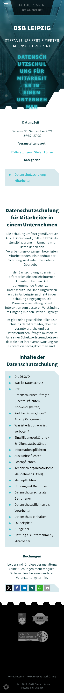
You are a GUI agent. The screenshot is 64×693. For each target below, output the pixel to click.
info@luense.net (32, 10)
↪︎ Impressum (16, 676)
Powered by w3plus (32, 688)
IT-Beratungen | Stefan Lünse (32, 152)
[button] (17, 588)
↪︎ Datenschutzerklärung (41, 676)
